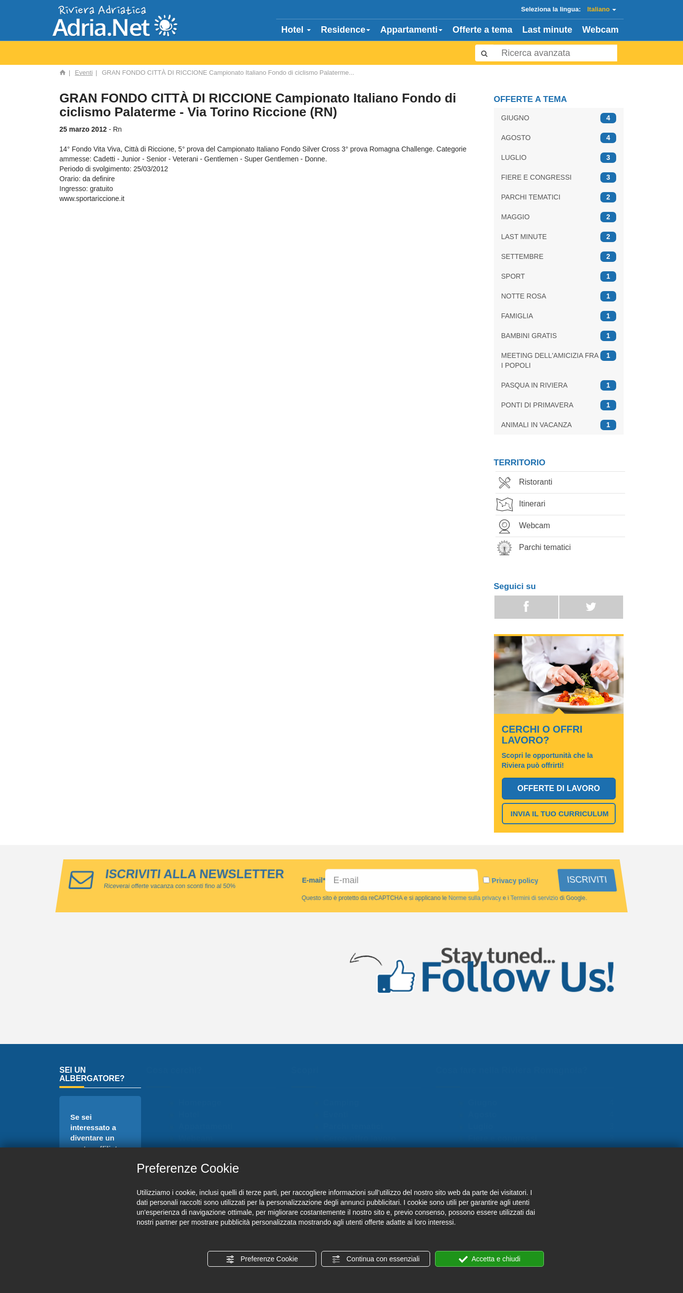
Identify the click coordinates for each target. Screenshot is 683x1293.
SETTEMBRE (559, 256)
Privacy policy (515, 881)
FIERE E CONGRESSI (559, 177)
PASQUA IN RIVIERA (559, 385)
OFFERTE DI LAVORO (558, 788)
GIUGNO (559, 118)
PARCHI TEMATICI (559, 197)
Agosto (487, 1114)
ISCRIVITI (588, 880)
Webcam (600, 30)
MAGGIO (559, 217)
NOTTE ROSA (559, 296)
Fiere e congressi (507, 1138)
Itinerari (524, 505)
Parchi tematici (537, 548)
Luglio (485, 1126)
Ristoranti (527, 483)
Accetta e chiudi (490, 1259)
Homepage (204, 1102)
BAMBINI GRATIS (559, 336)
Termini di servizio (532, 898)
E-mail (314, 880)
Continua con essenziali (376, 1259)
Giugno (487, 1102)
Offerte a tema (482, 30)
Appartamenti (411, 30)
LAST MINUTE (559, 237)
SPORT (559, 276)
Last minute (547, 30)
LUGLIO (559, 157)
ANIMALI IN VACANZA (559, 425)
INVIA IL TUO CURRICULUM (560, 813)
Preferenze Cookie (262, 1259)
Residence (345, 30)
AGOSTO (559, 138)
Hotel (296, 30)
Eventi (84, 72)
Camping (346, 1102)
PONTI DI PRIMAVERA (559, 405)
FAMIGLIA (559, 316)
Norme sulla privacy (473, 898)
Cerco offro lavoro (364, 1138)
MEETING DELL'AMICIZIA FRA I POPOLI (559, 359)
